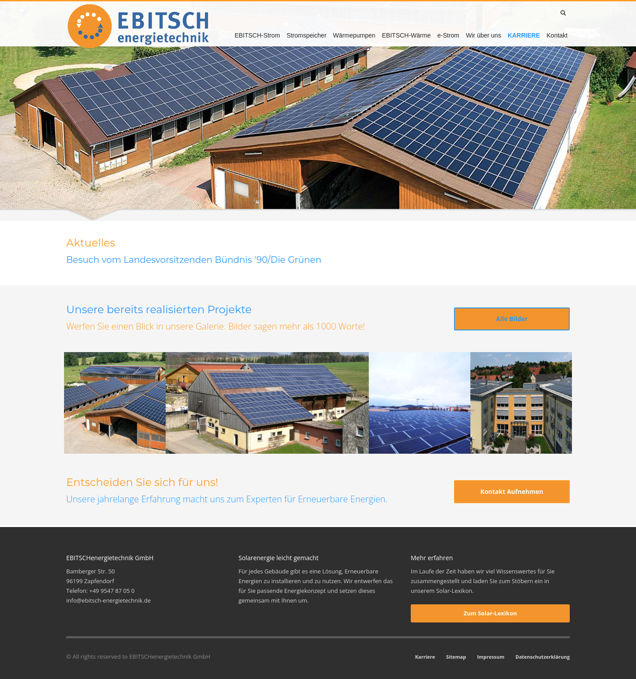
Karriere (425, 656)
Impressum (490, 656)
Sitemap (456, 656)
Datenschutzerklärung (542, 656)
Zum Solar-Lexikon (490, 613)
